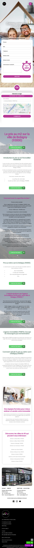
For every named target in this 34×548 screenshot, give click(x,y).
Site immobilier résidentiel (7, 532)
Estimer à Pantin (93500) (17, 454)
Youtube (20, 501)
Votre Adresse (17, 100)
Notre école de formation (7, 540)
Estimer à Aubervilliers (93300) (17, 438)
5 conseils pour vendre (6, 522)
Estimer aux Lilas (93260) (17, 449)
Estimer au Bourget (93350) (17, 443)
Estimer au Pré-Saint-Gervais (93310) (17, 456)
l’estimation (15, 309)
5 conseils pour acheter (6, 523)
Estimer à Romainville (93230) (17, 459)
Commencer (17, 116)
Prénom (17, 43)
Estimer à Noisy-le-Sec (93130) (17, 452)
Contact (3, 531)
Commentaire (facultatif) (12, 68)
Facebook (13, 501)
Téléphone (17, 52)
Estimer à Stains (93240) (17, 461)
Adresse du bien (12, 61)
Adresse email (17, 56)
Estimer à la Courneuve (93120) (17, 445)
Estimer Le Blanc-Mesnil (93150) (17, 441)
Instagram (16, 501)
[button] (17, 147)
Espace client (4, 541)
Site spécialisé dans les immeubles (9, 534)
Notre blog (4, 525)
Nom (17, 47)
